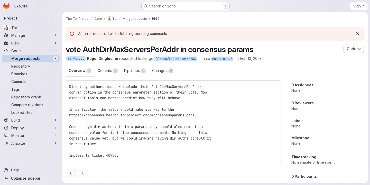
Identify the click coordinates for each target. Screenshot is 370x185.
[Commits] (31, 81)
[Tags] (31, 89)
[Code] (31, 50)
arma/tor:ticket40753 (175, 59)
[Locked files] (31, 112)
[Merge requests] (31, 58)
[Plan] (31, 43)
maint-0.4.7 (222, 59)
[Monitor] (31, 135)
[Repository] (31, 66)
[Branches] (31, 73)
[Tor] (31, 27)
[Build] (31, 120)
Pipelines (135, 70)
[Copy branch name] (200, 58)
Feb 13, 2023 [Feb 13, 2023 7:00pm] (251, 58)
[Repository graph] (31, 96)
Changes (162, 70)
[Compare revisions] (31, 104)
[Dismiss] (358, 34)
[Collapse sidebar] (31, 178)
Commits (108, 70)
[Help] (31, 170)
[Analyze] (31, 143)
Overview (80, 70)
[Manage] (31, 35)
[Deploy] (31, 127)
